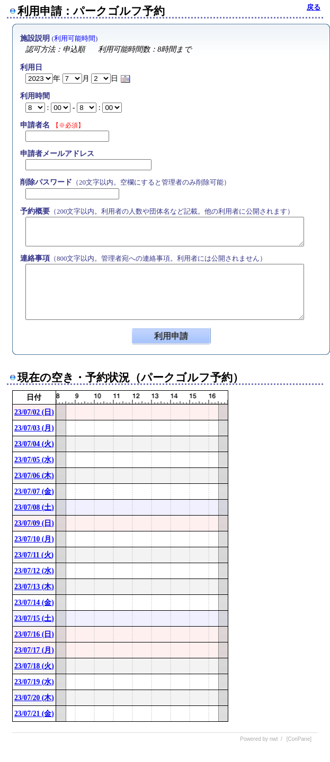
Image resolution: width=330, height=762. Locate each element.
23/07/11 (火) (33, 555)
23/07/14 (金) (34, 603)
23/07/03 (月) (34, 428)
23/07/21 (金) (34, 714)
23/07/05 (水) (34, 460)
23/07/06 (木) (34, 476)
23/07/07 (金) (34, 491)
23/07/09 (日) (34, 523)
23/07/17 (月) (34, 650)
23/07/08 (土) (34, 507)
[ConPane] (299, 739)
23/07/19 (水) (34, 682)
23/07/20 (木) (34, 698)
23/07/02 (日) (34, 412)
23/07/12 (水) (34, 571)
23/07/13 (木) (34, 587)
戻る (313, 7)
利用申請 (171, 336)
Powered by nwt (259, 739)
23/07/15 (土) (34, 618)
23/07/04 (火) (34, 444)
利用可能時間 (74, 38)
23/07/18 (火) (34, 666)
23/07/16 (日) (34, 634)
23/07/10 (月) (34, 539)
